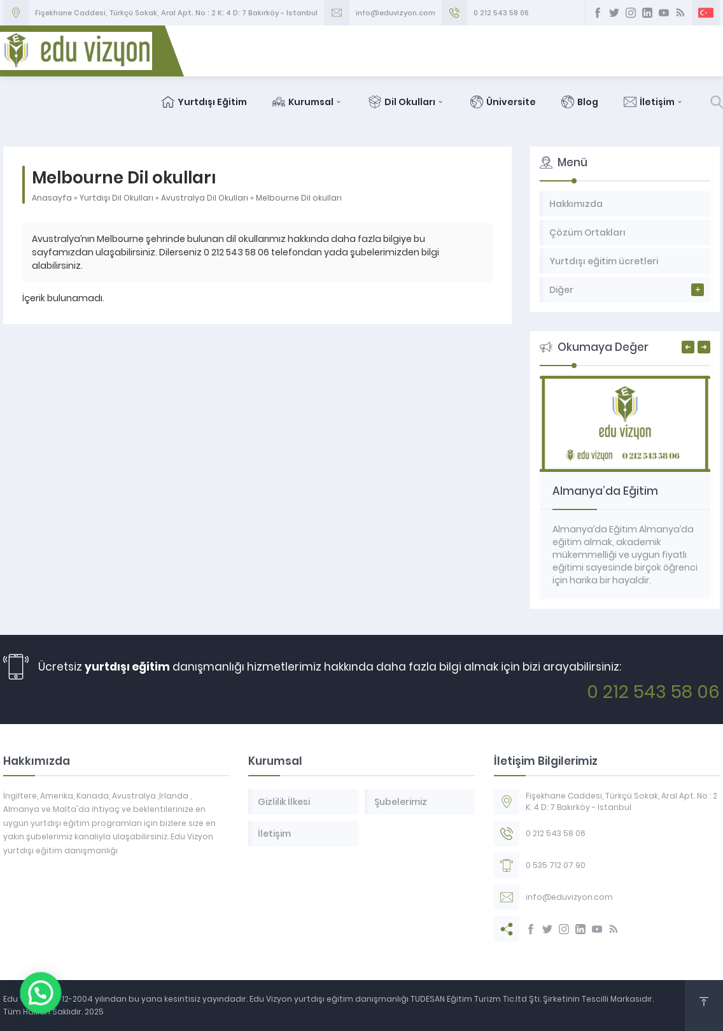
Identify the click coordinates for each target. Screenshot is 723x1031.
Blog (579, 102)
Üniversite (503, 102)
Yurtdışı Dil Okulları (116, 197)
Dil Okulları (407, 102)
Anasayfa (52, 197)
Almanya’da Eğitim (605, 491)
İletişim (654, 102)
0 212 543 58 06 (501, 13)
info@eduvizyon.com (395, 13)
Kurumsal (307, 102)
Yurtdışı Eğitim (204, 102)
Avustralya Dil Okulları (204, 197)
